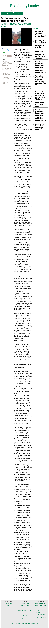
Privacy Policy (27, 623)
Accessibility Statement (35, 623)
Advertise (25, 10)
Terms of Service (20, 623)
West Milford (9, 27)
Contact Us (34, 10)
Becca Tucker (4, 27)
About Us (17, 10)
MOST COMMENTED (37, 89)
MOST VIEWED (36, 28)
